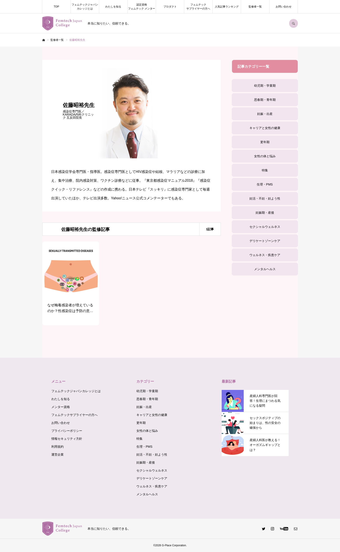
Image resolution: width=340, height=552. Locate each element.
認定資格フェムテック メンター (141, 6)
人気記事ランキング (227, 6)
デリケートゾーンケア (264, 241)
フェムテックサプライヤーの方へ (198, 6)
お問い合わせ (284, 6)
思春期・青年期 (265, 99)
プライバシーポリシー (66, 430)
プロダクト (170, 6)
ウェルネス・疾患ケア (264, 255)
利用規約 (57, 446)
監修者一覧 (255, 6)
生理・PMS (265, 184)
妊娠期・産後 (265, 212)
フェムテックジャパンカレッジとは (85, 6)
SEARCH (293, 23)
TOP (56, 6)
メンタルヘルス (265, 269)
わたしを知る (113, 6)
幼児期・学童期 (265, 85)
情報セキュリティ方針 (66, 438)
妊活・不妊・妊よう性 (264, 198)
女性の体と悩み (265, 156)
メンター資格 (60, 407)
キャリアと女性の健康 (264, 128)
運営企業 (57, 454)
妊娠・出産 (265, 114)
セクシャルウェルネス (264, 226)
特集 (265, 170)
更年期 (264, 142)
